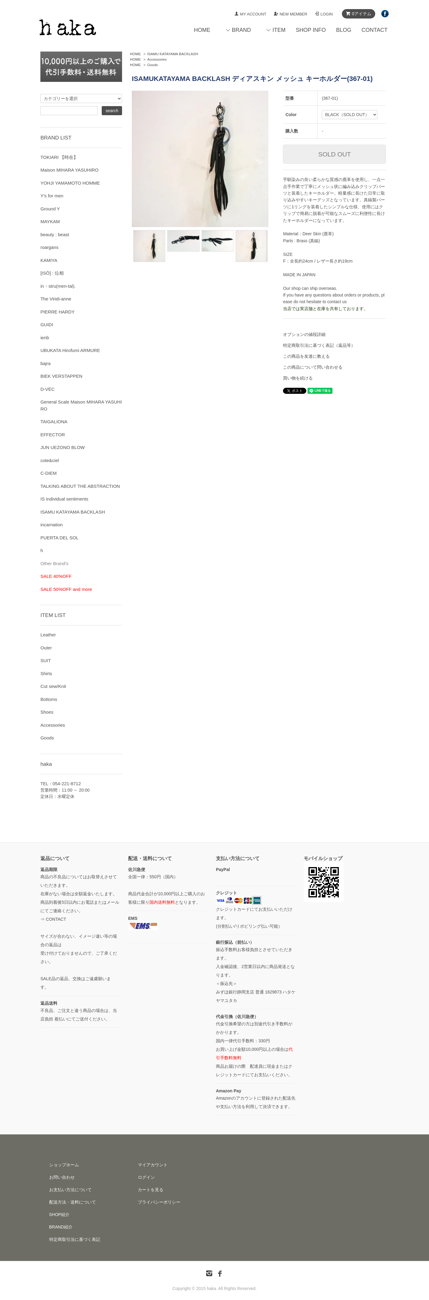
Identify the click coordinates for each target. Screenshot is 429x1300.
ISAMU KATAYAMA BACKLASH (172, 54)
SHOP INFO (311, 30)
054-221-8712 (67, 783)
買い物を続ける (298, 378)
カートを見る (150, 1189)
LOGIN (327, 14)
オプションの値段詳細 (304, 334)
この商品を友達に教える (306, 356)
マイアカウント (153, 1164)
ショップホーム (64, 1164)
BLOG (343, 30)
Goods (152, 65)
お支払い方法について (70, 1189)
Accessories (157, 59)
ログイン (146, 1177)
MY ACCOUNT (253, 14)
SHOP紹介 (59, 1214)
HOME (202, 30)
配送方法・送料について (72, 1202)
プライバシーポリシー (159, 1202)
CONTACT (375, 30)
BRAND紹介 (61, 1227)
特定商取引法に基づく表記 (74, 1239)
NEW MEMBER (293, 14)
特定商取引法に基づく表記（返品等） (319, 345)
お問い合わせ (62, 1177)
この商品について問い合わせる (312, 367)
